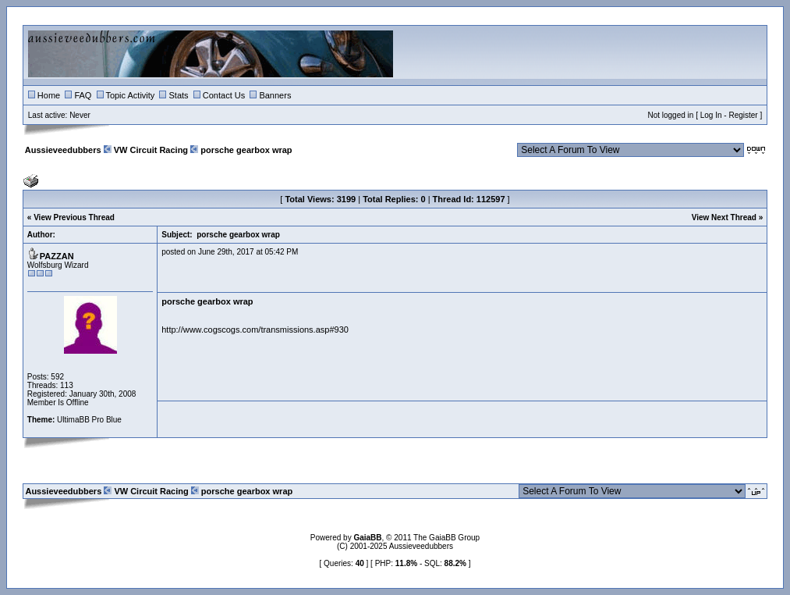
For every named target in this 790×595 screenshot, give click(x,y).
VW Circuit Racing (151, 150)
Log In (711, 115)
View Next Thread (724, 217)
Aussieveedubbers (63, 150)
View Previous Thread (74, 217)
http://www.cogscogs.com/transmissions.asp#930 (255, 329)
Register (742, 115)
